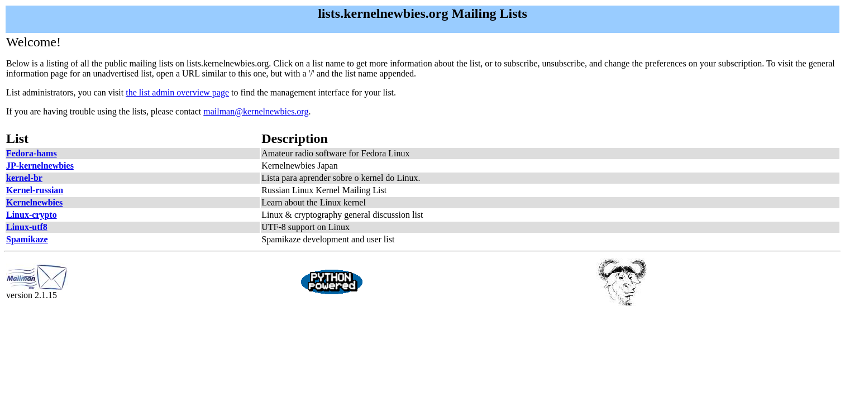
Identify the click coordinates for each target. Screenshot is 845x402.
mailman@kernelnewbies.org (255, 111)
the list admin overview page (177, 92)
